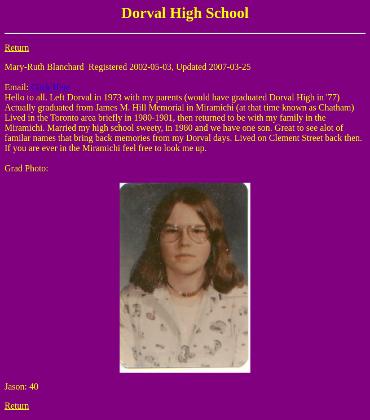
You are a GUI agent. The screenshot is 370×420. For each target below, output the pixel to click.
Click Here (51, 87)
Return (17, 47)
